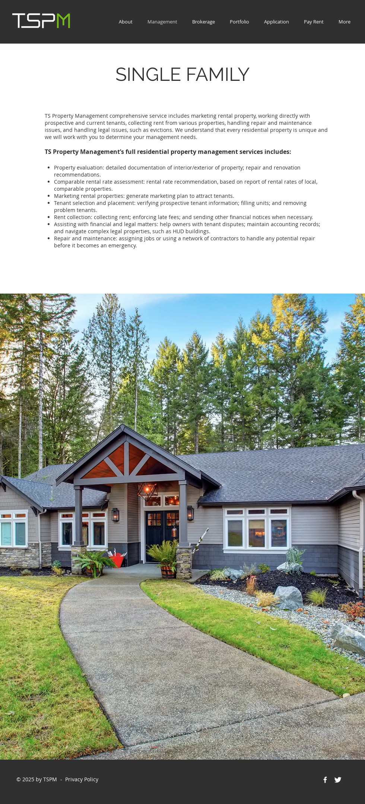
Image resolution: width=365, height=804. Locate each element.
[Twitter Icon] (338, 780)
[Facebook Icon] (325, 780)
